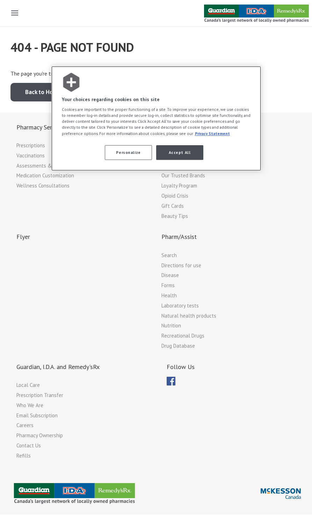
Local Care (28, 385)
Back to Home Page (50, 92)
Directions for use (181, 265)
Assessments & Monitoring (46, 165)
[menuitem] (171, 381)
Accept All (180, 152)
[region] (156, 118)
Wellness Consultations (43, 185)
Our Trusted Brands (183, 175)
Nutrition (171, 325)
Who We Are (29, 405)
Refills (23, 455)
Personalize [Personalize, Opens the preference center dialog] (128, 152)
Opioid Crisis (174, 195)
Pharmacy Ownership (39, 435)
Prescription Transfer (39, 395)
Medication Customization (45, 175)
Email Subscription (37, 415)
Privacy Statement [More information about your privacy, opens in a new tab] (212, 133)
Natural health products (188, 315)
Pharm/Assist (179, 237)
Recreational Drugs (182, 335)
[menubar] (171, 381)
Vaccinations (30, 155)
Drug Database (178, 345)
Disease (170, 275)
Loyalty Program (179, 185)
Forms (168, 285)
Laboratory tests (180, 305)
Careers (25, 425)
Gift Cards (172, 206)
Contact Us (28, 445)
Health (169, 295)
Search (169, 255)
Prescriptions (30, 145)
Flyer (23, 237)
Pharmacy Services (40, 127)
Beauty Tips (174, 216)
